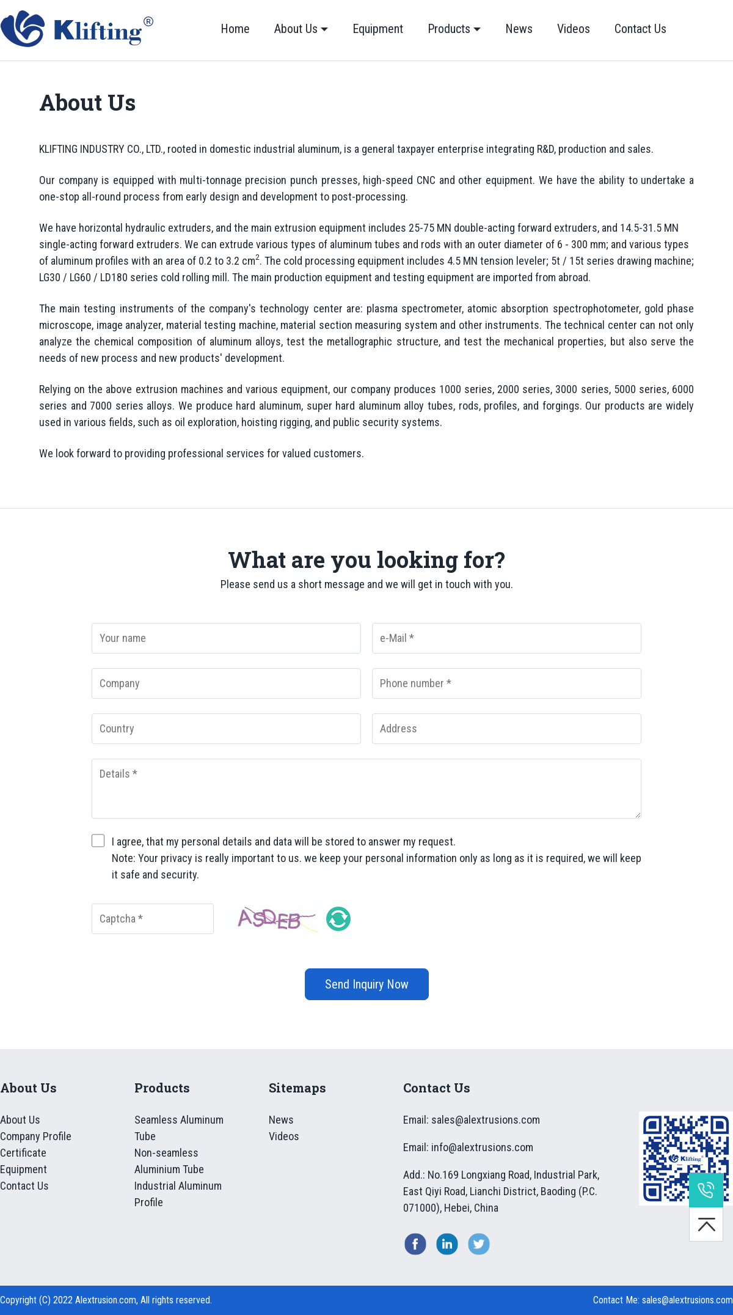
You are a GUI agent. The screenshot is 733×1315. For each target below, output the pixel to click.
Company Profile (35, 1136)
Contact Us (640, 28)
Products (449, 28)
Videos (573, 28)
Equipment (377, 28)
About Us (296, 28)
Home (235, 28)
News (519, 28)
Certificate (23, 1152)
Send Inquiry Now (367, 984)
